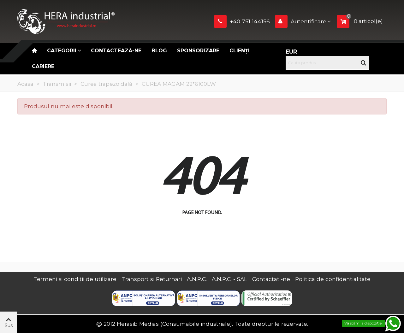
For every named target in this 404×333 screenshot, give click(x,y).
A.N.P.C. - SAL (229, 279)
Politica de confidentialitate (333, 279)
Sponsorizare (198, 51)
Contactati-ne (271, 279)
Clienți (239, 51)
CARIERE (43, 66)
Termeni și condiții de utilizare (74, 279)
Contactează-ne (116, 51)
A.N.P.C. (197, 279)
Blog (159, 51)
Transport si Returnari (152, 279)
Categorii (61, 51)
